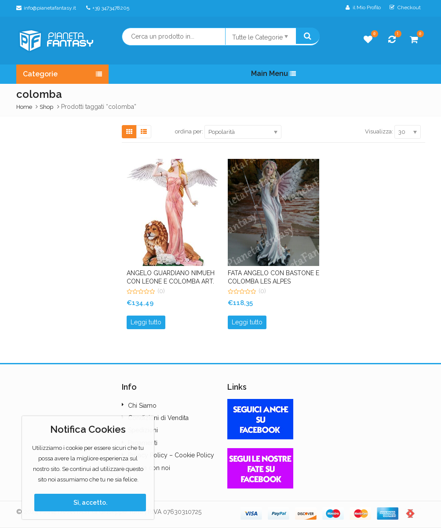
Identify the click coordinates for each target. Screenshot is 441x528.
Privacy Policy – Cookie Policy (171, 455)
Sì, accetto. (90, 502)
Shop (46, 107)
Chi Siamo (142, 405)
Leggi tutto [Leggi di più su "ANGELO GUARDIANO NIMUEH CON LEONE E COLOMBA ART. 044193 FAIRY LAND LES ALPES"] (146, 322)
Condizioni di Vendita (158, 417)
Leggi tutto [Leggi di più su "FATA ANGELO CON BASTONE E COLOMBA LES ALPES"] (247, 322)
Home (24, 107)
